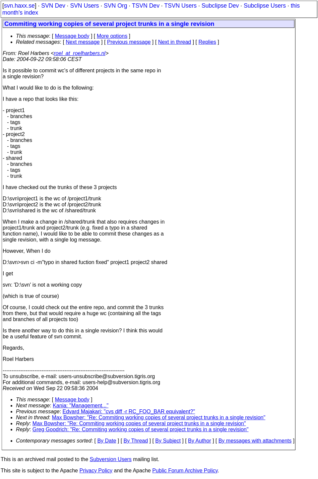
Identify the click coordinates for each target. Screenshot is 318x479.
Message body (72, 36)
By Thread (136, 441)
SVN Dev (53, 5)
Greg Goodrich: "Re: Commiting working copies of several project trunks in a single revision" (140, 429)
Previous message (129, 42)
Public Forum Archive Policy (185, 470)
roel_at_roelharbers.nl (79, 53)
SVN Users (84, 5)
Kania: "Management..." (80, 405)
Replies (207, 42)
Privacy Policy (95, 470)
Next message (82, 42)
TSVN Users (180, 5)
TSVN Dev (145, 5)
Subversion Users (111, 459)
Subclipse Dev (220, 5)
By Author (199, 441)
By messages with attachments (255, 441)
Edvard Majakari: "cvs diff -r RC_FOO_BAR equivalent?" (129, 411)
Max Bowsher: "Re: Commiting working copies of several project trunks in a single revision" (159, 417)
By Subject (167, 441)
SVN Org (115, 5)
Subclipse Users (265, 5)
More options (112, 36)
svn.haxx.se (19, 5)
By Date (106, 441)
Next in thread (174, 42)
